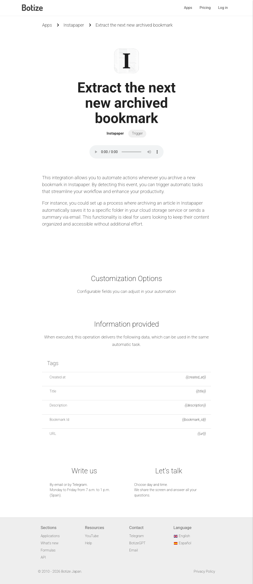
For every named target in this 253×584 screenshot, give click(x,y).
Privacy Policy (204, 571)
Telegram (79, 485)
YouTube (92, 536)
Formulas (48, 550)
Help (88, 543)
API (43, 557)
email (59, 485)
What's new (49, 543)
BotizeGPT (137, 543)
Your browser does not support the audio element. (126, 152)
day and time (157, 485)
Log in (223, 8)
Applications (50, 536)
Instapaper (73, 25)
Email (133, 550)
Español (182, 543)
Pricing (205, 8)
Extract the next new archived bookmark (134, 25)
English (181, 536)
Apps (188, 8)
